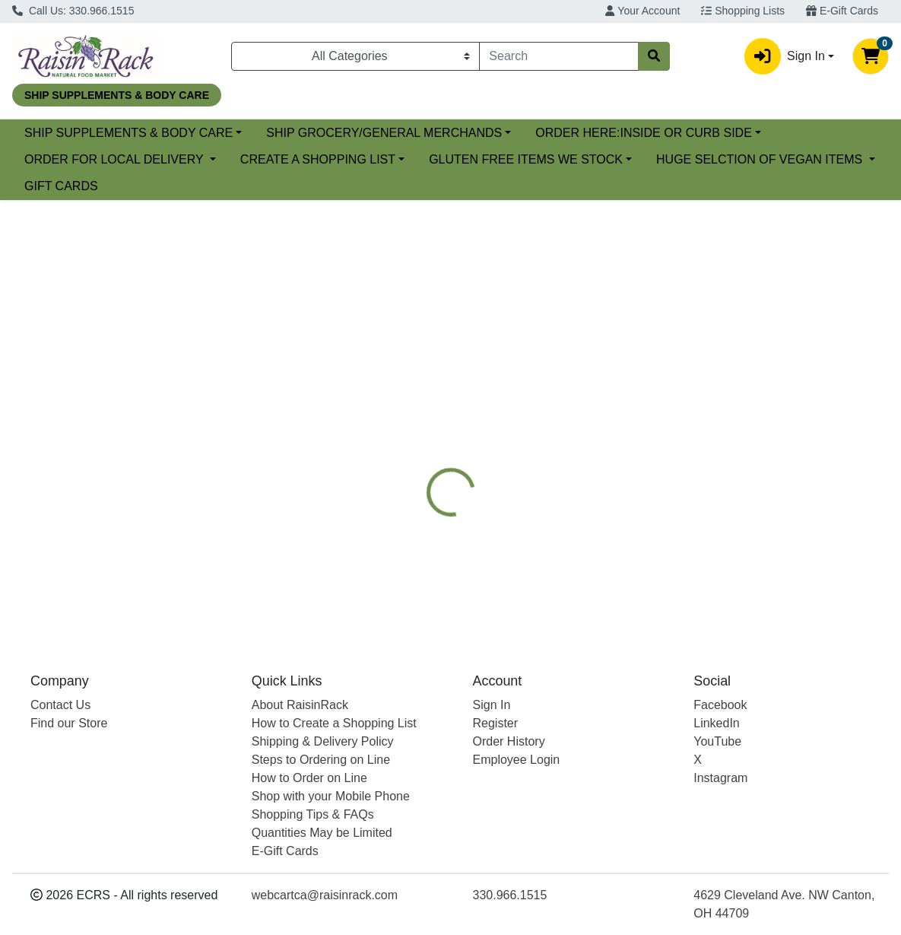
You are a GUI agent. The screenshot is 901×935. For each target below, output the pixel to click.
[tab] (417, 411)
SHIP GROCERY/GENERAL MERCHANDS (508, 132)
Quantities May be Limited (322, 832)
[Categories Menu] (355, 56)
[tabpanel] (638, 526)
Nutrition (483, 411)
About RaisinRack (300, 704)
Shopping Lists (743, 11)
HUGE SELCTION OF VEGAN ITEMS (357, 186)
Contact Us (60, 704)
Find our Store (68, 723)
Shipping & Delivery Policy (323, 741)
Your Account (642, 11)
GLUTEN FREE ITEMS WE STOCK (121, 186)
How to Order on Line (309, 777)
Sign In (492, 704)
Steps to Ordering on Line (321, 759)
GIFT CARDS (532, 186)
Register (496, 723)
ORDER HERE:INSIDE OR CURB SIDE (132, 159)
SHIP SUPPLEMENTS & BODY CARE (252, 132)
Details (417, 411)
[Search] (558, 56)
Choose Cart (774, 329)
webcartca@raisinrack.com (325, 895)
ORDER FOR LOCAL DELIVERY (365, 159)
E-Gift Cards (842, 11)
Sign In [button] (784, 56)
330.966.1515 (510, 895)
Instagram (720, 777)
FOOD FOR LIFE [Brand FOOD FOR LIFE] (570, 538)
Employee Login (516, 759)
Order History (509, 741)
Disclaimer (700, 411)
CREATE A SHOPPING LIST (567, 159)
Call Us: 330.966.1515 (73, 11)
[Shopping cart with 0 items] (870, 56)
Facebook (720, 704)
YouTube (717, 741)
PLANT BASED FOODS (589, 411)
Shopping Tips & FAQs (313, 814)
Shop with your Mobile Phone (331, 796)
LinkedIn (716, 723)
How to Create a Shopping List (334, 723)
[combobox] (558, 56)
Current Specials (69, 132)
